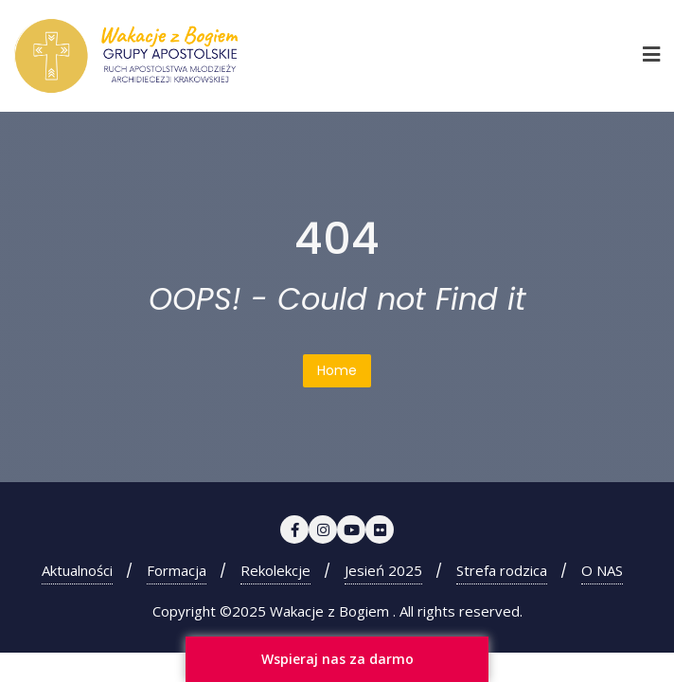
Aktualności (77, 570)
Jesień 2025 (383, 570)
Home (337, 370)
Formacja (176, 570)
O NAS (602, 570)
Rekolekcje (275, 570)
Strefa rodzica (501, 570)
